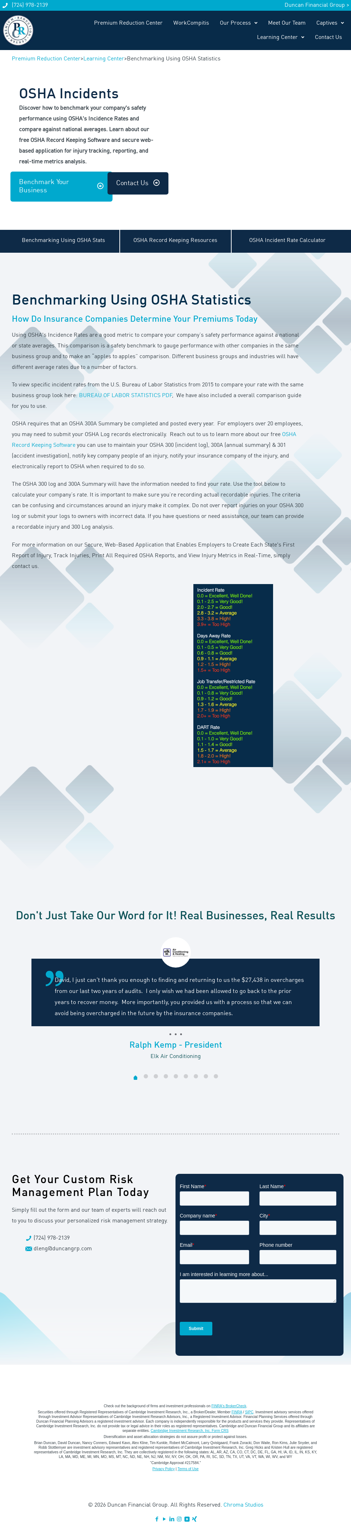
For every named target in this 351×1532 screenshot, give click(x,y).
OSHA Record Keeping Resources (175, 240)
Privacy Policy (163, 1469)
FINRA (237, 1412)
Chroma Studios (243, 1505)
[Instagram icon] (179, 1519)
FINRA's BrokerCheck (229, 1406)
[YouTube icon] (164, 1519)
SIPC (249, 1412)
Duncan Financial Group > (317, 5)
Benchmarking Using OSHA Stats (63, 240)
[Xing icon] (194, 1519)
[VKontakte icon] (186, 1519)
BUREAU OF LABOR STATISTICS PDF (125, 396)
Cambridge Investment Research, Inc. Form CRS (190, 1431)
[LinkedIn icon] (171, 1519)
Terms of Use (188, 1469)
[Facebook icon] (156, 1519)
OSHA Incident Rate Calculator (287, 240)
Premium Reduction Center (46, 59)
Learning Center (103, 59)
